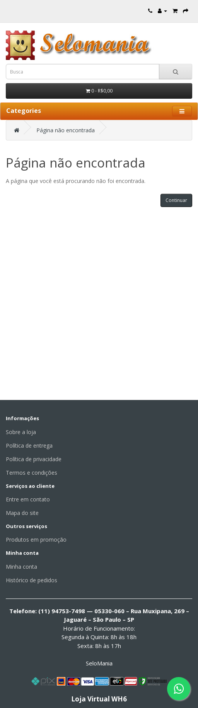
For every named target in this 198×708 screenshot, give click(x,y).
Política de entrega (29, 445)
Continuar (176, 200)
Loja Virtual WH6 (99, 698)
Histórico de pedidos (31, 580)
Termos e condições (31, 472)
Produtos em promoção (36, 539)
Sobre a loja (21, 432)
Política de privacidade (33, 459)
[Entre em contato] (150, 10)
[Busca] (175, 71)
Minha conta (21, 566)
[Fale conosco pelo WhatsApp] (178, 688)
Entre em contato (28, 499)
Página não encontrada (65, 130)
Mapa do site (22, 512)
